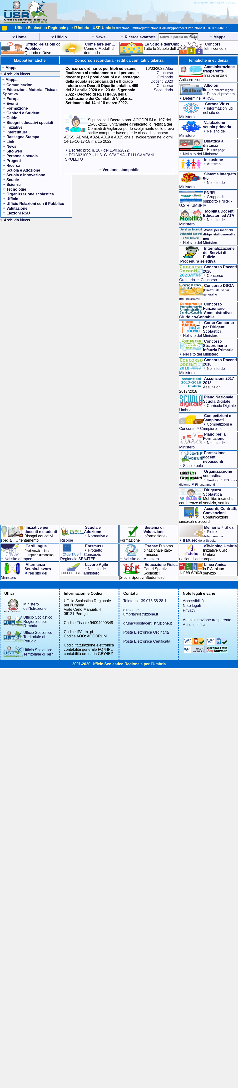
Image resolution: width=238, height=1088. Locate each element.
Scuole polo (193, 466)
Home (216, 150)
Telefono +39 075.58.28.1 (144, 601)
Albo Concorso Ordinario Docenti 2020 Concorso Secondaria (162, 79)
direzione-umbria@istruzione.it (138, 28)
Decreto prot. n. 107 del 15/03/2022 (99, 150)
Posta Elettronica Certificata (146, 641)
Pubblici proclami (221, 94)
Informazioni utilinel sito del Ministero (206, 112)
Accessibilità (193, 601)
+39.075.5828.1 (217, 28)
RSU (210, 98)
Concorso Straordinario (198, 282)
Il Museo (199, 540)
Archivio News (17, 74)
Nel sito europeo (18, 559)
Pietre (213, 534)
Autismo (214, 164)
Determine (192, 98)
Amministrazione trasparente (207, 620)
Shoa (229, 527)
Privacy (189, 610)
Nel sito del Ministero (200, 154)
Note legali (192, 606)
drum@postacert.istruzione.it (183, 28)
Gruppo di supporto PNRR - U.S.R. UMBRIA (205, 201)
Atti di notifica (194, 625)
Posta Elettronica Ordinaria (146, 632)
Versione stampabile (121, 170)
